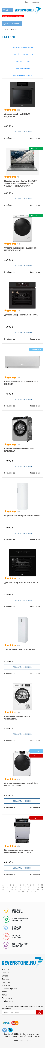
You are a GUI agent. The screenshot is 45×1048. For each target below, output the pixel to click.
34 (19, 891)
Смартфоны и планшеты (22, 54)
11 (42, 885)
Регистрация (36, 2)
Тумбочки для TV (8, 1001)
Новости (5, 969)
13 (7, 887)
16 (20, 887)
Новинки (5, 972)
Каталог (5, 995)
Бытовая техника (22, 68)
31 (42, 889)
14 (12, 887)
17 (25, 887)
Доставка (5, 979)
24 (12, 889)
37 (32, 891)
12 (3, 887)
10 (38, 885)
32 (10, 891)
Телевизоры (7, 998)
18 (29, 887)
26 (20, 889)
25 (16, 889)
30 (38, 889)
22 (3, 889)
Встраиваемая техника (22, 75)
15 (16, 887)
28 (29, 889)
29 (33, 889)
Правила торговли (9, 988)
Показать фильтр (11, 24)
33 (14, 891)
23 (7, 889)
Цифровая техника (22, 61)
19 (33, 887)
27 (25, 889)
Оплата (5, 976)
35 (23, 891)
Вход (27, 2)
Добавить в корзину (22, 131)
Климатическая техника (22, 47)
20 (38, 887)
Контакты (6, 985)
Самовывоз (6, 982)
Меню (7, 10)
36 (27, 891)
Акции (4, 991)
